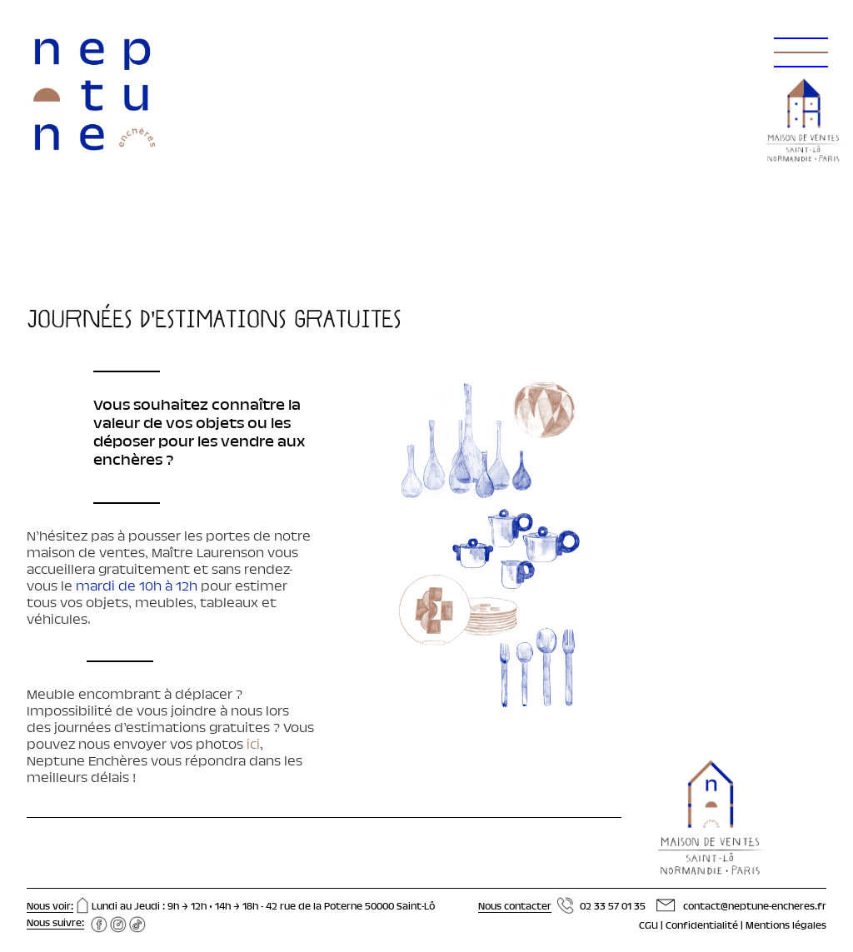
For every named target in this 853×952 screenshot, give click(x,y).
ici (251, 745)
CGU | (652, 926)
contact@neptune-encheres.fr (754, 907)
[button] (798, 33)
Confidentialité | (706, 926)
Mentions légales (786, 926)
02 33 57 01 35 (613, 907)
